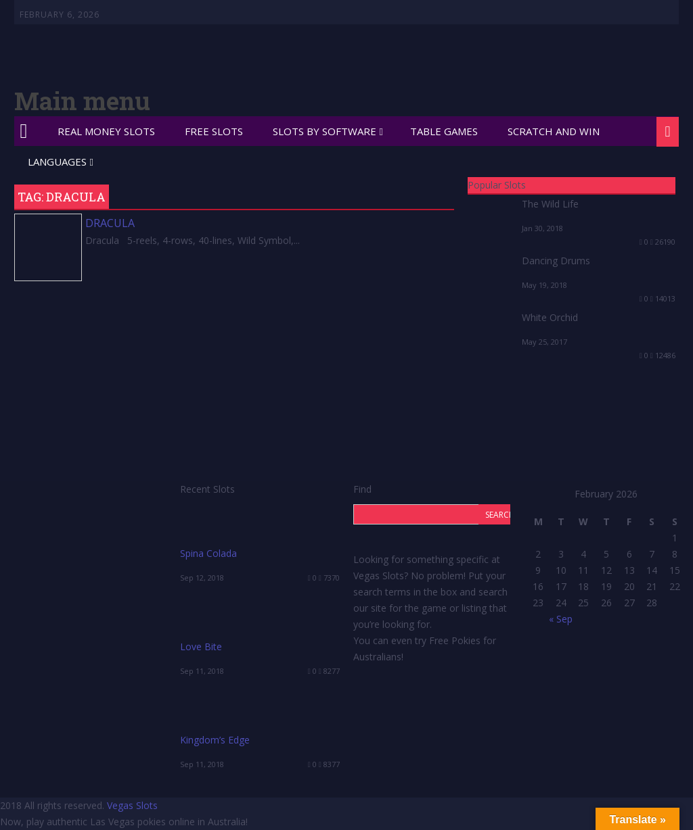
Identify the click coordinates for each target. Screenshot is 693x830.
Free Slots (214, 131)
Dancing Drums (556, 260)
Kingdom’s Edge (215, 739)
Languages (57, 161)
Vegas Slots (132, 805)
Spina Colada (208, 553)
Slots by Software (324, 131)
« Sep (561, 618)
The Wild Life (550, 203)
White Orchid (550, 317)
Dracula (110, 223)
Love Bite (201, 646)
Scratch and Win (554, 131)
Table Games (444, 131)
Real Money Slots (106, 131)
